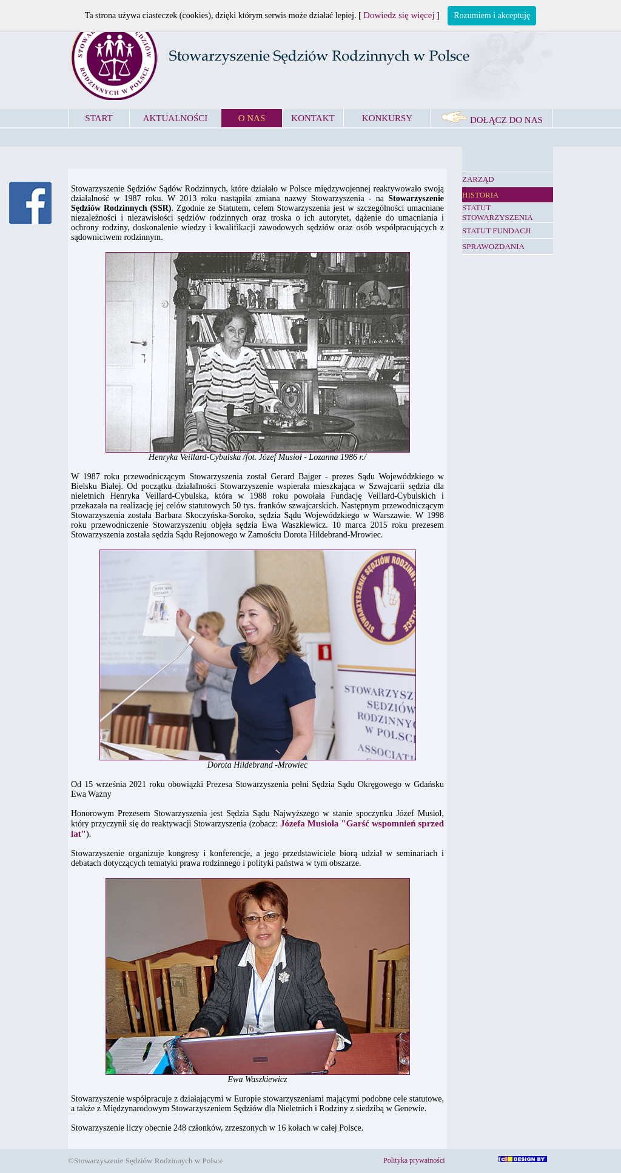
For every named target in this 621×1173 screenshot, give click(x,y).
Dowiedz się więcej (398, 15)
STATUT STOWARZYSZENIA (497, 212)
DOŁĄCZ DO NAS (492, 120)
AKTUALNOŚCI (175, 118)
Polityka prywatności (414, 1160)
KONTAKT (312, 118)
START (98, 118)
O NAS (252, 118)
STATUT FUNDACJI (496, 230)
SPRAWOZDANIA (493, 246)
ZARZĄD (478, 179)
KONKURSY (387, 118)
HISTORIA (480, 194)
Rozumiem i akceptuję (492, 15)
